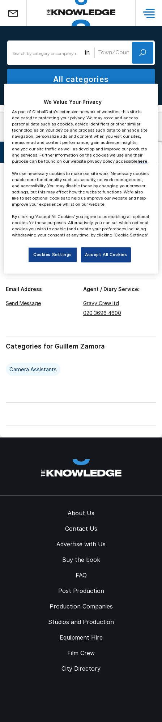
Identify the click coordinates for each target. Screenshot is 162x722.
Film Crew (81, 653)
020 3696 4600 (102, 313)
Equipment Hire (81, 637)
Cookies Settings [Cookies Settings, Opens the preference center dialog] (52, 254)
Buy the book (81, 559)
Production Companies (81, 606)
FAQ (81, 575)
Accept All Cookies (106, 254)
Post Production (81, 590)
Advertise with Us (81, 544)
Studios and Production (81, 621)
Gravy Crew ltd (101, 303)
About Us (81, 513)
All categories (81, 79)
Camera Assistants (33, 369)
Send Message (23, 303)
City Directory (81, 668)
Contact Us (81, 528)
